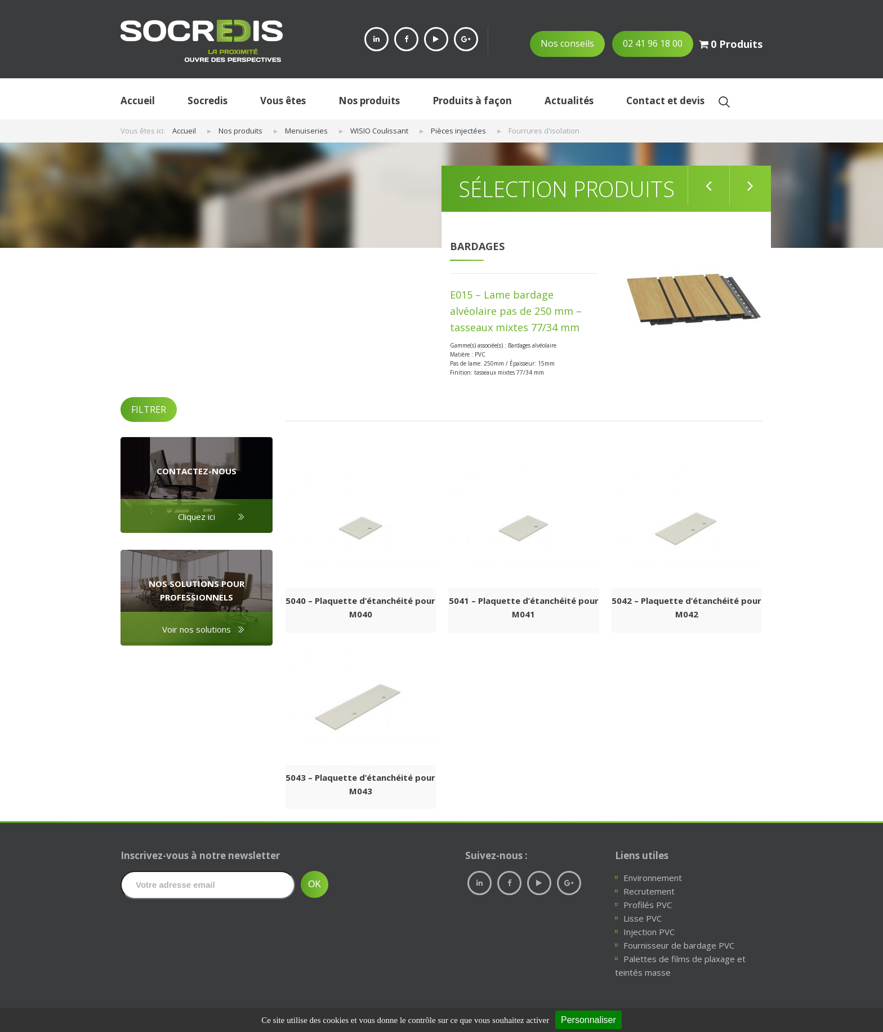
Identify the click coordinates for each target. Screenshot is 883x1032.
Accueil (138, 100)
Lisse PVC (642, 918)
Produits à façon (472, 100)
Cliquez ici (196, 516)
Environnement (652, 877)
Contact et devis (665, 100)
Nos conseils (567, 43)
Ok (724, 102)
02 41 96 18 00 (653, 43)
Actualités (569, 100)
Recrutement (649, 891)
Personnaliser (588, 1020)
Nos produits (369, 100)
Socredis (208, 100)
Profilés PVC (647, 904)
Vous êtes (283, 100)
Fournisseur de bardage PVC (678, 945)
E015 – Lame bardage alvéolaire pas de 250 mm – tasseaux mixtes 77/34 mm (516, 311)
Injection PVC (649, 931)
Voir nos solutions (196, 629)
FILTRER (148, 409)
